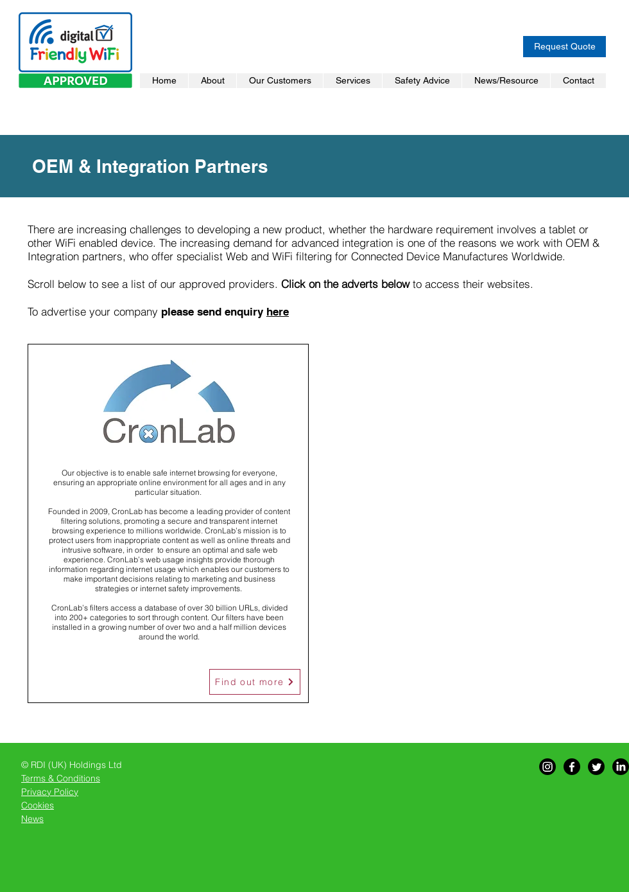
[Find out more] (254, 682)
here (277, 311)
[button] (279, 80)
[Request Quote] (564, 46)
